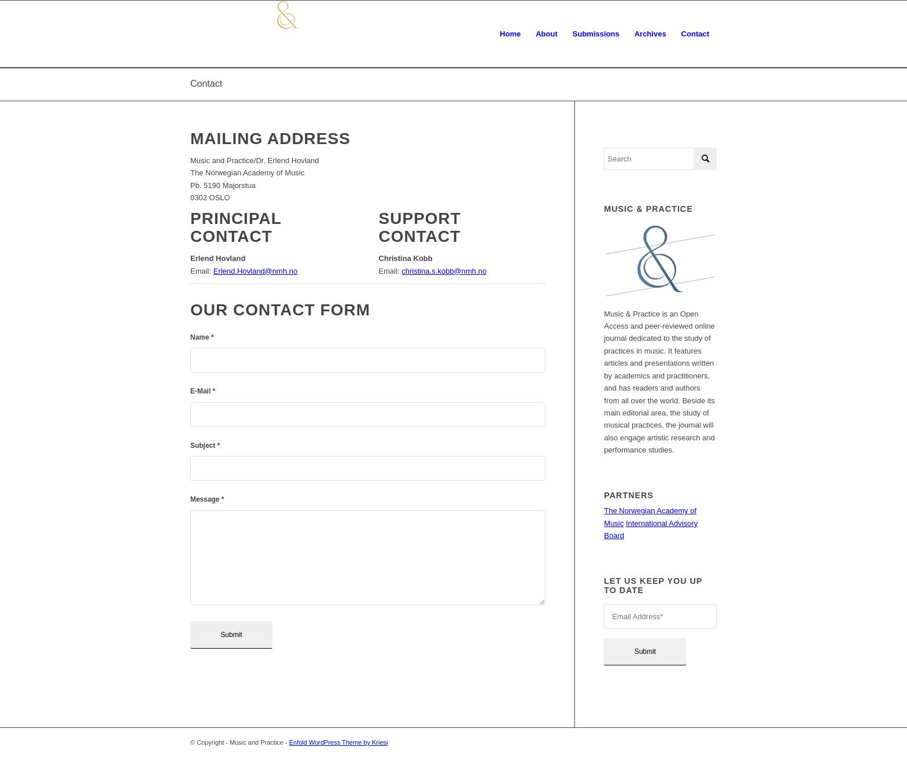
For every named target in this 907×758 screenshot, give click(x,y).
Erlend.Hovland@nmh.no (255, 271)
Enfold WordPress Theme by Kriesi (338, 742)
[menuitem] (510, 34)
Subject (205, 445)
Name (202, 337)
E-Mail (202, 391)
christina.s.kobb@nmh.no (443, 271)
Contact (206, 84)
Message (207, 499)
